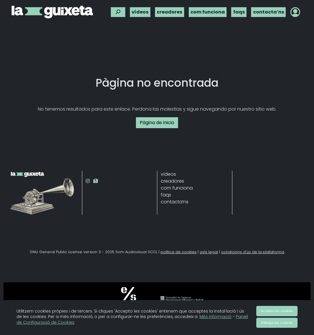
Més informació (215, 316)
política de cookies (178, 252)
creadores (169, 10)
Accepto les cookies (277, 310)
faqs (239, 10)
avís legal (209, 252)
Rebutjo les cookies (277, 322)
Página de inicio (157, 122)
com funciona (207, 10)
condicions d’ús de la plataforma (252, 252)
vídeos (140, 10)
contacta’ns (268, 10)
